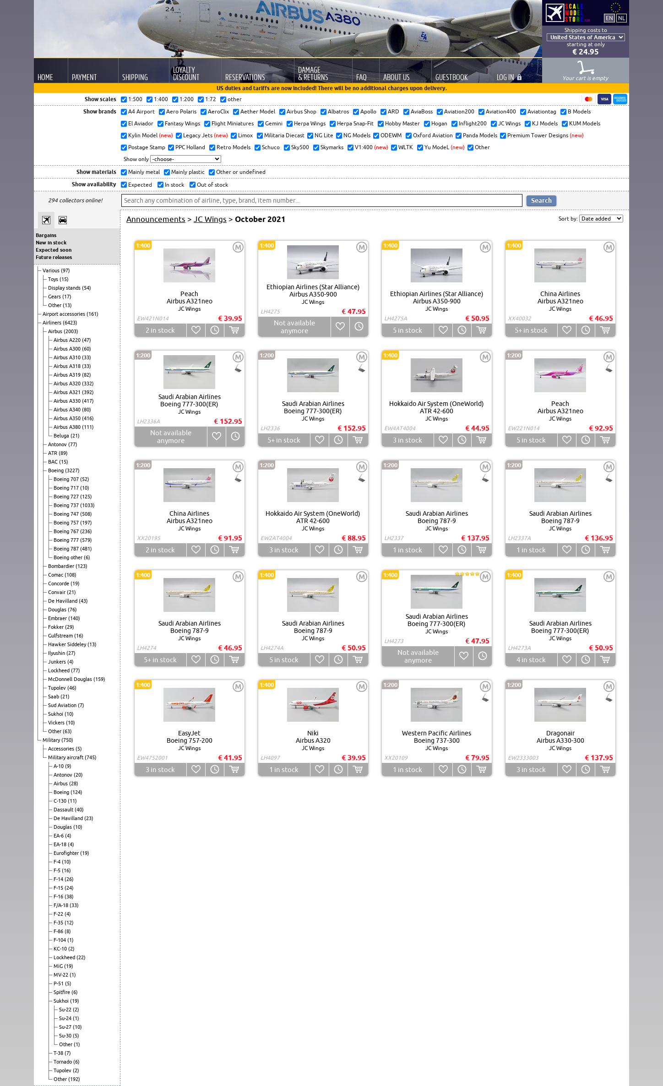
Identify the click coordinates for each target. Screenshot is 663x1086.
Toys (54, 279)
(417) (88, 401)
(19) (75, 583)
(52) (84, 479)
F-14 (59, 879)
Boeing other (69, 557)
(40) (79, 809)
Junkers (57, 662)
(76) (72, 609)
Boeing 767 (67, 531)
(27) (71, 653)
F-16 (59, 896)
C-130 (61, 801)
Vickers (57, 722)
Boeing (56, 470)
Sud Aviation (63, 705)
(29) (69, 627)
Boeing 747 (67, 514)
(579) (86, 540)
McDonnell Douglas (70, 679)
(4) (70, 662)
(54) (86, 288)
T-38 (59, 1053)
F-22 (59, 914)
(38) (69, 896)
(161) (92, 314)
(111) (88, 427)
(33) (86, 357)
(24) (69, 888)
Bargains (46, 235)
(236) (86, 531)
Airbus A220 (68, 340)
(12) (69, 922)
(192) (74, 1079)
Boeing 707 (67, 479)
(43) (83, 601)
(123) (81, 566)
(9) (68, 766)
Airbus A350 (68, 418)
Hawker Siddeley (67, 644)
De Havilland (63, 601)
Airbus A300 (68, 348)
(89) (63, 453)
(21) (75, 435)
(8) (68, 931)
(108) (70, 575)
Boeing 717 (67, 488)
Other (55, 305)
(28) (73, 783)
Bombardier (62, 566)
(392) (88, 392)
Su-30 (66, 1035)
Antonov (58, 444)
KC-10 (61, 948)
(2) (71, 948)
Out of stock (212, 185)
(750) (67, 740)
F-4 (58, 861)
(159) (99, 679)
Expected (139, 185)
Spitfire (62, 992)
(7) (81, 705)
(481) (86, 548)
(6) (87, 557)
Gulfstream (61, 635)
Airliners (53, 322)
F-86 (59, 931)
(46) (71, 688)
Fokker (56, 627)
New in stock (51, 242)
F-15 (59, 888)
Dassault (64, 809)
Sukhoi (56, 714)
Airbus (56, 331)
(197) (86, 522)
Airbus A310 (68, 357)
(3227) (72, 470)
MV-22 (62, 975)
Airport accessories (65, 314)
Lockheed (59, 670)
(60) (86, 348)
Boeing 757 (67, 522)
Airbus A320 (68, 383)
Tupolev (57, 688)
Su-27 (66, 1027)
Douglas (58, 609)
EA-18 (61, 844)
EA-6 (59, 835)
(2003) (71, 331)
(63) (67, 731)
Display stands (65, 288)
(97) (65, 270)
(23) (88, 818)
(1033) (87, 505)
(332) (88, 383)
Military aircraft (66, 757)
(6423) (70, 322)
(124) (76, 792)
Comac (56, 575)
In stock (173, 185)
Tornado (63, 1061)
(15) (64, 279)
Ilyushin (57, 653)
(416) (88, 418)
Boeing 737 (67, 505)
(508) (86, 514)
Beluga (62, 435)
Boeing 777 (67, 540)
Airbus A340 (68, 409)
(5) (79, 748)
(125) (86, 496)
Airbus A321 (68, 392)
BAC (53, 462)
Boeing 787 (67, 548)
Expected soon (53, 250)
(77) (72, 444)
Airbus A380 (68, 427)
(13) (67, 305)
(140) (74, 618)
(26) (69, 879)
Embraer (58, 618)
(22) (81, 957)
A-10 (59, 766)
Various (52, 270)
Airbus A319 (68, 375)
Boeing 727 (67, 496)
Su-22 (66, 1009)
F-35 (59, 922)
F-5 (58, 870)
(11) (72, 801)
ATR (53, 453)
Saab (54, 696)
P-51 (59, 983)
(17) (66, 296)
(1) (70, 940)
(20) (78, 775)
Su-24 (66, 1018)
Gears (55, 296)
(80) (86, 409)
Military (52, 740)
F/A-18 (62, 905)
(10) (84, 488)
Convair (57, 592)
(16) (78, 635)
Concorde (59, 583)
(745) (91, 757)
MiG (59, 966)
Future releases (54, 257)
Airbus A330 (68, 401)
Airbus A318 (68, 366)
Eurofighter (67, 853)
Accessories (62, 748)
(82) (86, 375)
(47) (86, 340)
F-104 (60, 940)
